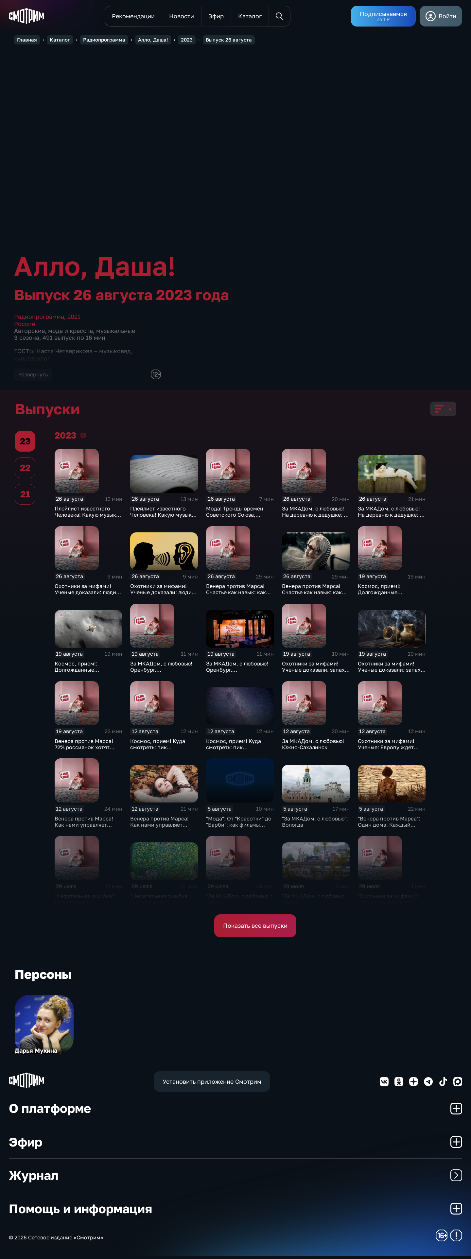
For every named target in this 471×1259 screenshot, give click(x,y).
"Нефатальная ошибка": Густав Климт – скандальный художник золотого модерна (85, 908)
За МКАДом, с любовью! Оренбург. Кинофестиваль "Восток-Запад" (162, 676)
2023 (83, 438)
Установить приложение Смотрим (212, 1084)
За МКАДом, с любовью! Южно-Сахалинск (313, 747)
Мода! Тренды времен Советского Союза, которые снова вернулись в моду (239, 521)
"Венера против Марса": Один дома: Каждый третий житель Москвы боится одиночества (389, 831)
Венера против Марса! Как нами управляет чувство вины (84, 828)
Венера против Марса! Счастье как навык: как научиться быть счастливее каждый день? (239, 598)
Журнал (235, 1178)
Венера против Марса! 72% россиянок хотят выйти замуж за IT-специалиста (84, 753)
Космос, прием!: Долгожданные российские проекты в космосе (387, 598)
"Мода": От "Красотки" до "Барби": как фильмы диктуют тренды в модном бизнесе (238, 831)
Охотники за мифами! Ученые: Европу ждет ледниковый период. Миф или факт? (392, 753)
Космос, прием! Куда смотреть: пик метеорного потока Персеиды (157, 753)
